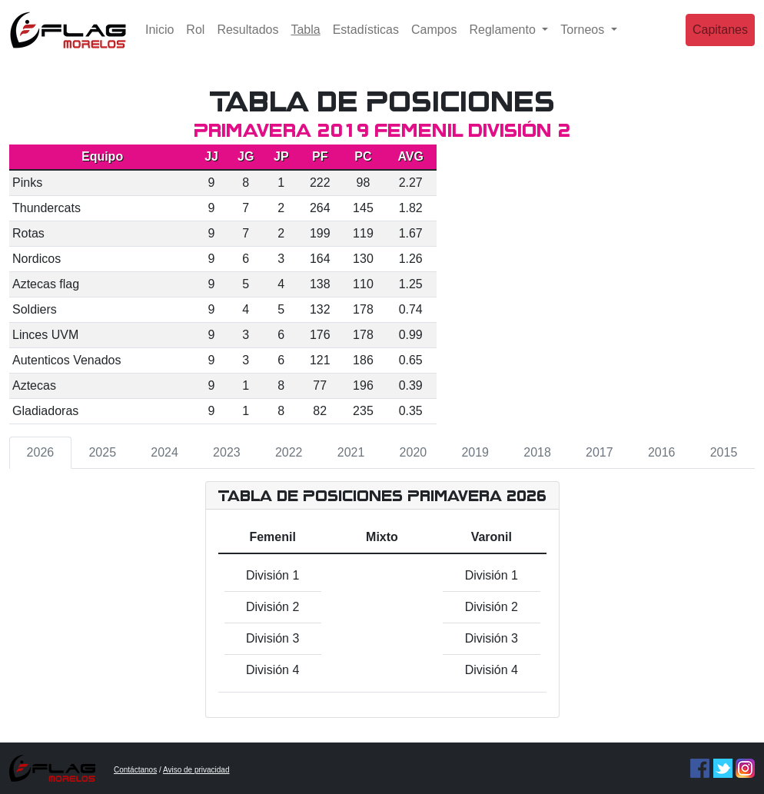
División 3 (272, 638)
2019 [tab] (475, 452)
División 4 (272, 669)
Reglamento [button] (505, 41)
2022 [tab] (289, 452)
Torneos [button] (583, 41)
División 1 (272, 575)
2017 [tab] (599, 452)
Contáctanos (135, 770)
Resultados (247, 41)
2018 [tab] (537, 452)
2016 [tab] (662, 452)
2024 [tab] (164, 452)
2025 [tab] (102, 452)
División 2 (272, 606)
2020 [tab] (413, 452)
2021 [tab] (351, 452)
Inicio (159, 41)
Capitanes (720, 41)
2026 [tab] (41, 452)
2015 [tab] (724, 452)
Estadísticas (366, 41)
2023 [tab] (227, 452)
